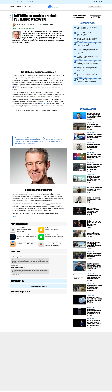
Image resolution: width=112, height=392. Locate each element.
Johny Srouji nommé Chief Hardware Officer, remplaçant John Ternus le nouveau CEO (94, 266)
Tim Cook (32, 29)
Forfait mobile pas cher (51, 341)
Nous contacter (49, 339)
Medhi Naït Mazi (21, 24)
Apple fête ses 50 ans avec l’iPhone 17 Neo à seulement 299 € (87, 28)
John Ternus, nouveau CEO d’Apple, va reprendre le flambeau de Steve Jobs (94, 244)
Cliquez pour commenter (38, 286)
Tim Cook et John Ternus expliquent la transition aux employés (94, 255)
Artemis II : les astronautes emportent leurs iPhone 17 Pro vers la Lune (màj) (87, 68)
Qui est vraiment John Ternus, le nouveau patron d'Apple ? (93, 146)
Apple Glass (15, 86)
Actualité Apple (15, 12)
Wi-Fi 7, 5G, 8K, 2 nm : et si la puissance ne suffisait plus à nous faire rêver (87, 39)
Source (14, 216)
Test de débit (48, 344)
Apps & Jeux (12, 6)
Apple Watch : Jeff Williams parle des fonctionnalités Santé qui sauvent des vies (27, 236)
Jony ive (25, 29)
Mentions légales (27, 352)
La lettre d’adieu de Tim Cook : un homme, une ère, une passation (94, 277)
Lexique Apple (49, 347)
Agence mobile (71, 339)
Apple (25, 6)
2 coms (44, 24)
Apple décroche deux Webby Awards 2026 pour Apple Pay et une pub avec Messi (93, 179)
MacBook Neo (17, 1)
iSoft (24, 341)
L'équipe (25, 344)
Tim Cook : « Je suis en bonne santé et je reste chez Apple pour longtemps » (94, 223)
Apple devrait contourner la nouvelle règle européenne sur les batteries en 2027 (94, 311)
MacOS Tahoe (33, 1)
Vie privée (25, 347)
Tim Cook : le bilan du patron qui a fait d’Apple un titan (94, 199)
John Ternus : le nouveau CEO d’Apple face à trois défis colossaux (94, 189)
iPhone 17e (23, 1)
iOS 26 (28, 1)
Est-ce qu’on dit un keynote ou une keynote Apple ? (94, 126)
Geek (30, 6)
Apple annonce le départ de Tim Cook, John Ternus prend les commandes (94, 288)
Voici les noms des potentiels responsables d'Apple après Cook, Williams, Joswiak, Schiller (54, 243)
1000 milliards (44, 103)
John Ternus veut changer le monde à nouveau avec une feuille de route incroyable (93, 211)
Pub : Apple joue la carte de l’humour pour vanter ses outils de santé (94, 156)
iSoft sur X (70, 344)
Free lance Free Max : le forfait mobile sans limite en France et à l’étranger (87, 80)
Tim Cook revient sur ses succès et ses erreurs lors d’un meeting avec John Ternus (94, 167)
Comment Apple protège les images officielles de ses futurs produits (94, 136)
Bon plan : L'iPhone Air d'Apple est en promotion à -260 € (87, 33)
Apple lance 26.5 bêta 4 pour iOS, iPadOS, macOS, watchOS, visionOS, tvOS (87, 74)
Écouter (51, 24)
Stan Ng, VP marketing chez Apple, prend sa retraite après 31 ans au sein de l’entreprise (94, 323)
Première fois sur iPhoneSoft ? (30, 339)
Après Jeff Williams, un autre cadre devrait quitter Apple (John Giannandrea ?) (26, 229)
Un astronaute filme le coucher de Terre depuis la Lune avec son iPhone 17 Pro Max (94, 300)
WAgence (70, 341)
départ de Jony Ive (48, 77)
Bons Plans (20, 6)
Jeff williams (17, 29)
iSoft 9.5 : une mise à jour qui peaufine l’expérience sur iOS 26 (87, 44)
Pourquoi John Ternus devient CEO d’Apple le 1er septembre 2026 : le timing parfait (94, 115)
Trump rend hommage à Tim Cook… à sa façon (94, 233)
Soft (55, 7)
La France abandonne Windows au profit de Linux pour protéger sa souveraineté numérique (87, 51)
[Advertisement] (38, 56)
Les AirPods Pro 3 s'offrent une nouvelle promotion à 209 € (87, 57)
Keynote (11, 1)
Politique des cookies (28, 349)
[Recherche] (95, 7)
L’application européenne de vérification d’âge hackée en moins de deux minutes (87, 62)
